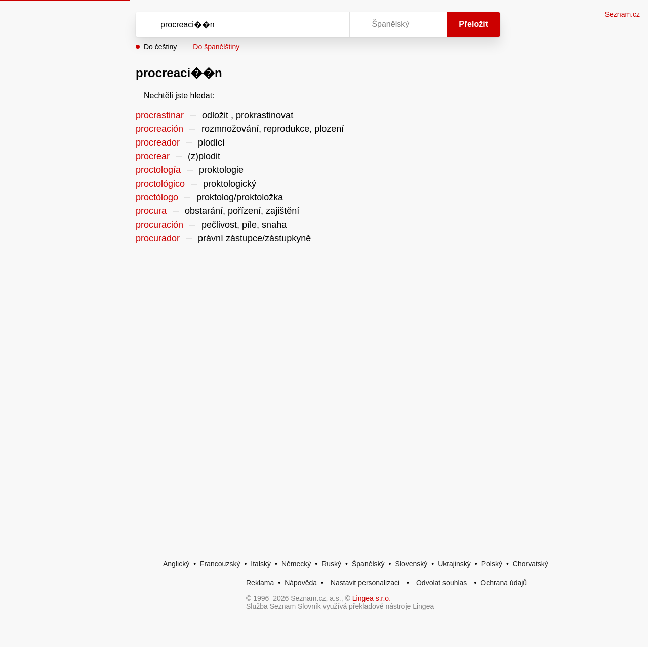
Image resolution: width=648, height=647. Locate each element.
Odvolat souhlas (441, 583)
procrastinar (160, 115)
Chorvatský (530, 564)
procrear (153, 156)
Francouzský (220, 564)
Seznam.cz (622, 14)
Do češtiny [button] (160, 47)
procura (151, 211)
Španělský (368, 564)
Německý (296, 564)
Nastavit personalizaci (365, 583)
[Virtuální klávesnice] (332, 24)
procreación (159, 129)
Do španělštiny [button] (216, 47)
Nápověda (301, 583)
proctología (158, 170)
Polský (491, 564)
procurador (158, 238)
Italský (261, 564)
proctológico (160, 183)
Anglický (176, 564)
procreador (158, 142)
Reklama (260, 583)
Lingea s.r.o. (371, 598)
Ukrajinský (454, 564)
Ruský (331, 564)
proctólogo (157, 197)
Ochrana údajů (503, 583)
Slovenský (411, 564)
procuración (159, 225)
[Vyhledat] (240, 24)
